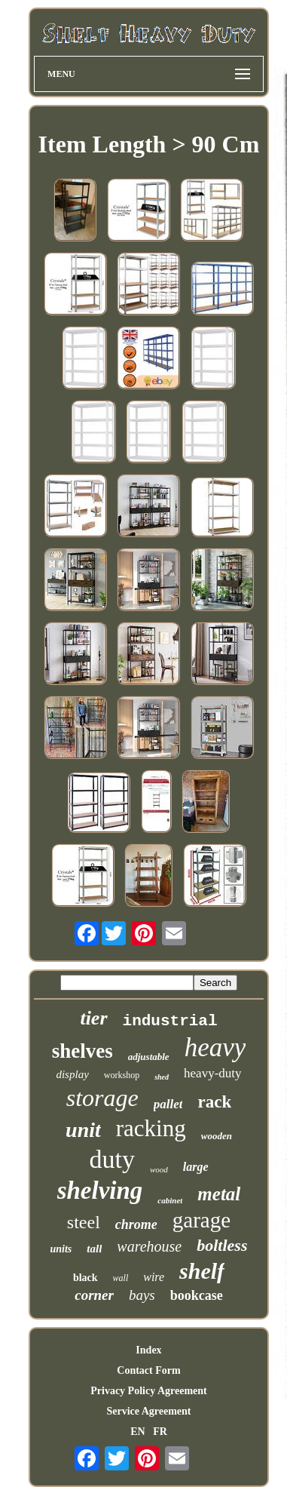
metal (218, 1194)
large (196, 1166)
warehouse (149, 1246)
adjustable (148, 1056)
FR (160, 1431)
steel (83, 1222)
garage (202, 1220)
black (85, 1277)
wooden (216, 1135)
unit (83, 1129)
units (61, 1249)
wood (159, 1169)
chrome (136, 1224)
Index (148, 1350)
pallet (168, 1104)
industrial (170, 1021)
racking (151, 1128)
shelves (82, 1051)
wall (121, 1278)
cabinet (169, 1200)
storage (102, 1097)
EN (137, 1431)
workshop (121, 1075)
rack (214, 1101)
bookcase (196, 1295)
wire (153, 1276)
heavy (215, 1047)
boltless (222, 1245)
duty (111, 1159)
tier (93, 1018)
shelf (201, 1270)
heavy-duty (212, 1073)
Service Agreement (148, 1411)
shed (161, 1077)
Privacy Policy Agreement (148, 1390)
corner (94, 1295)
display (72, 1074)
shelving (100, 1190)
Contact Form (148, 1370)
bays (142, 1295)
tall (94, 1249)
